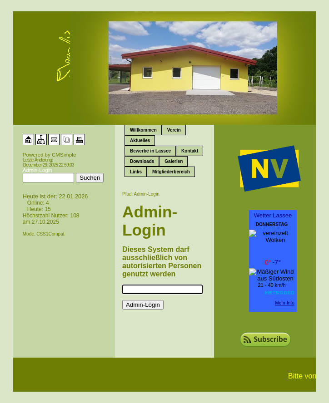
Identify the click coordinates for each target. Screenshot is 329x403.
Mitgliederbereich (171, 171)
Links (136, 171)
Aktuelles (140, 140)
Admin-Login (37, 170)
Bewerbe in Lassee (150, 150)
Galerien (173, 161)
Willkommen (143, 130)
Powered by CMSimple (49, 154)
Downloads (142, 161)
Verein (174, 130)
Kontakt (189, 150)
